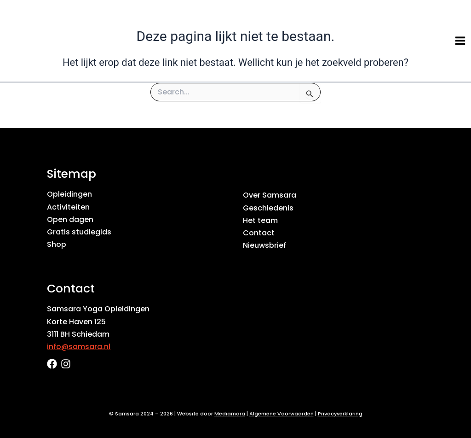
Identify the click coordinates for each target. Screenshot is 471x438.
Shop (56, 244)
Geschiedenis (268, 208)
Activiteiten (68, 207)
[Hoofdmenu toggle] (460, 41)
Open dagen (70, 219)
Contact (259, 233)
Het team (260, 220)
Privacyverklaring (340, 413)
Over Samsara (269, 195)
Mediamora (229, 413)
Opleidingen (69, 194)
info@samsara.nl (78, 346)
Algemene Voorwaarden (281, 413)
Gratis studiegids (79, 232)
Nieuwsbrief (264, 245)
